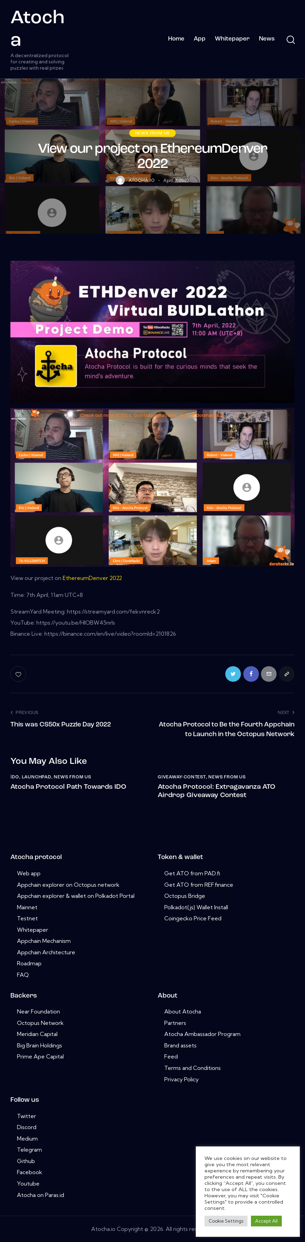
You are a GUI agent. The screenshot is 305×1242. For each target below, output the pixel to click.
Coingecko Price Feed (192, 918)
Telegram (29, 1149)
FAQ (23, 974)
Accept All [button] (266, 1221)
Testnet (27, 918)
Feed (171, 1056)
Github (26, 1160)
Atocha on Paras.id (40, 1194)
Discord (26, 1127)
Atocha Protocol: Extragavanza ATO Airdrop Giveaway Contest (216, 790)
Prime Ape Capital (40, 1056)
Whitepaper (32, 929)
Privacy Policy (181, 1078)
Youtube (28, 1183)
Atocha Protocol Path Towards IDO (68, 786)
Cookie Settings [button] (226, 1221)
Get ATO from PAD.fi (192, 872)
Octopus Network (40, 1022)
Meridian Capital (37, 1033)
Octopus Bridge (184, 895)
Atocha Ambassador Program (202, 1033)
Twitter (26, 1115)
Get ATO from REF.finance (198, 884)
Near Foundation (38, 1011)
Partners (175, 1022)
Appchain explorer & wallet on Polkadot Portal (75, 895)
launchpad (36, 777)
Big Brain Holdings (39, 1045)
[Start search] (290, 40)
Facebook (29, 1172)
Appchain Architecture (46, 951)
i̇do (14, 777)
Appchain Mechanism (44, 940)
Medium (27, 1138)
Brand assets (180, 1045)
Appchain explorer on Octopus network (68, 884)
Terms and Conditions (192, 1067)
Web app (29, 872)
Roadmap (29, 963)
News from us (152, 133)
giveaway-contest (182, 777)
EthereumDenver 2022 (93, 577)
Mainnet (27, 906)
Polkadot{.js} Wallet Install (196, 906)
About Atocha (182, 1011)
